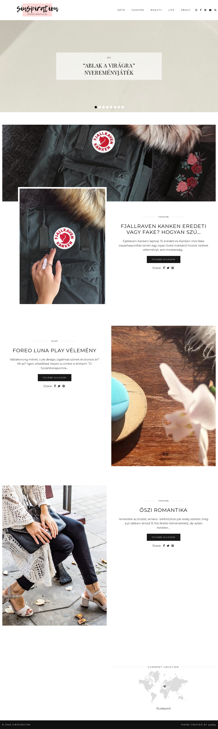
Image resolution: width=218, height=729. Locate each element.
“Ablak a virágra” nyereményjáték (109, 69)
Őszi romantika (163, 510)
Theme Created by (198, 724)
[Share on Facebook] (164, 268)
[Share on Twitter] (168, 268)
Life (171, 10)
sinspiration (21, 724)
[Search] (215, 10)
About (186, 10)
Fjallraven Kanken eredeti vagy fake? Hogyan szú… (163, 229)
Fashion (138, 10)
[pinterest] (205, 10)
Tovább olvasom (163, 259)
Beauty (156, 10)
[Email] (210, 10)
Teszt (54, 341)
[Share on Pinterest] (172, 268)
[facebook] (201, 10)
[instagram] (196, 10)
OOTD (121, 10)
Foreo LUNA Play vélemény (54, 350)
